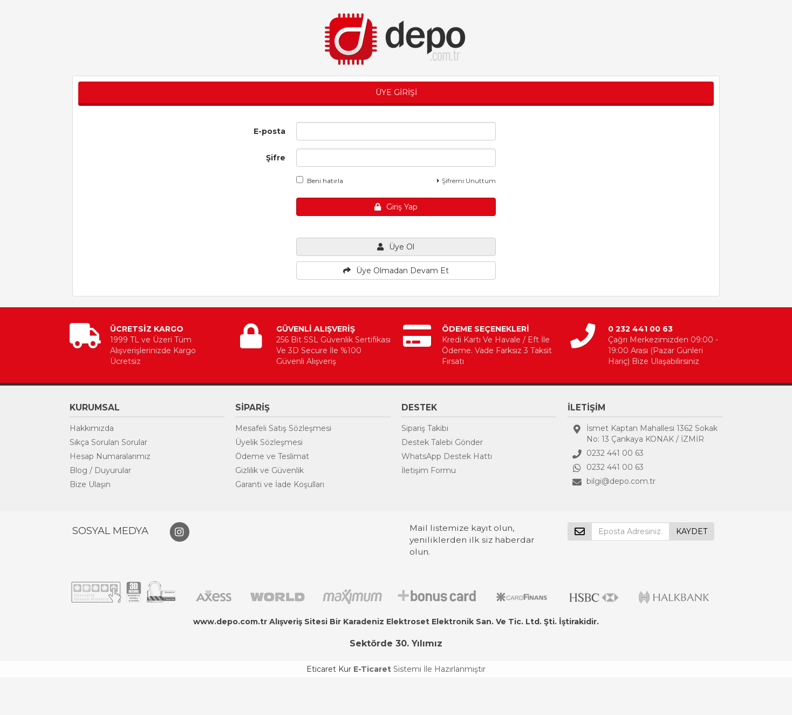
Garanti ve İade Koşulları (279, 484)
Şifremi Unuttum (466, 181)
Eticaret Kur (328, 669)
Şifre (275, 158)
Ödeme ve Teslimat (272, 456)
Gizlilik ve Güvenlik (269, 470)
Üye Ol (395, 247)
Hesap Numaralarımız (110, 456)
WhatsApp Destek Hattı (446, 456)
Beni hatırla (319, 180)
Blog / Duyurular (100, 470)
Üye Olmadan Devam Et (396, 270)
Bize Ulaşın (90, 484)
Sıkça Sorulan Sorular (108, 442)
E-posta (269, 131)
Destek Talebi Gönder (442, 442)
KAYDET (691, 531)
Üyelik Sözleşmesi (269, 442)
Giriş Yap (396, 207)
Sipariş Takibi (424, 428)
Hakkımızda (92, 428)
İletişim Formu (428, 470)
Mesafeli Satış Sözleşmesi (283, 428)
